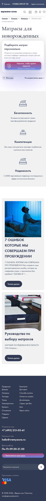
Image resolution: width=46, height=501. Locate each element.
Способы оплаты (26, 393)
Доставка (23, 389)
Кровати (5, 407)
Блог (21, 407)
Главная (5, 18)
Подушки (5, 414)
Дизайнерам (25, 400)
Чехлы (4, 400)
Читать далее (13, 284)
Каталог (14, 18)
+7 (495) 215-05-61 (13, 430)
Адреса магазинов (37, 4)
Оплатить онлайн (26, 396)
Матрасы (24, 18)
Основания (6, 410)
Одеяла (5, 417)
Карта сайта (24, 410)
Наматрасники (8, 403)
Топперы (5, 396)
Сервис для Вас (26, 403)
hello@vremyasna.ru (14, 439)
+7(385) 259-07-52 (20, 4)
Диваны (5, 389)
